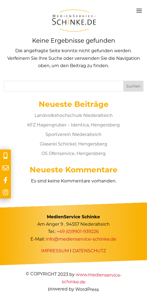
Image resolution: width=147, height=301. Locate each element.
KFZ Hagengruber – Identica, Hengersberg (73, 125)
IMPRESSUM (55, 250)
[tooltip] (5, 156)
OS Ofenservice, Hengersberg (73, 153)
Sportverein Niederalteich (73, 134)
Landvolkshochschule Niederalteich (74, 115)
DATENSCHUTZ (89, 250)
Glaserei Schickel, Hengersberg (73, 144)
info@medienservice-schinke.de (81, 238)
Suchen (133, 86)
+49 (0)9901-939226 (78, 231)
